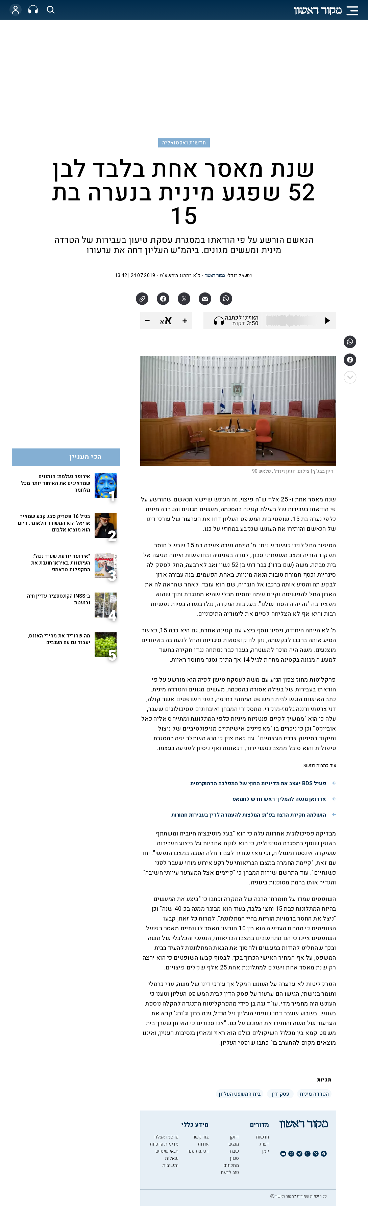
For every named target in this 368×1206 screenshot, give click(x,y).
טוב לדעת (230, 1172)
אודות (203, 1144)
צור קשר (200, 1137)
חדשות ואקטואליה (184, 143)
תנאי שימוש (166, 1151)
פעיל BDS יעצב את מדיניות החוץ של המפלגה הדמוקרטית (258, 783)
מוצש (233, 1144)
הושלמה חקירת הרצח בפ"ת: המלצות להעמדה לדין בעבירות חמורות (248, 815)
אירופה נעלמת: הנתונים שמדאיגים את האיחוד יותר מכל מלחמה (55, 483)
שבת (234, 1151)
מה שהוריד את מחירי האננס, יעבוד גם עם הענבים (59, 639)
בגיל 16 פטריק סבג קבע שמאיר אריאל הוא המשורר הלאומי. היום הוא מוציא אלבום (54, 523)
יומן (265, 1151)
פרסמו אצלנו (166, 1137)
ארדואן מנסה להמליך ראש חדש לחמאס (279, 799)
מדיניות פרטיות (164, 1144)
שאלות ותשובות (170, 1162)
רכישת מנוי (197, 1151)
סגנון (234, 1158)
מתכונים (231, 1165)
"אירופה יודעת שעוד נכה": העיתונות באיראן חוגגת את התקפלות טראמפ (60, 562)
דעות (264, 1144)
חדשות (262, 1137)
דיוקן (234, 1137)
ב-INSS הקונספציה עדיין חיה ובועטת (58, 599)
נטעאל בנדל (240, 275)
